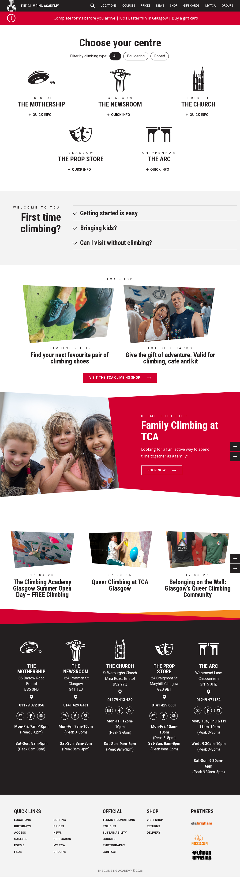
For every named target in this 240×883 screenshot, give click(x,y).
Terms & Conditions (119, 820)
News (160, 5)
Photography (114, 845)
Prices (145, 5)
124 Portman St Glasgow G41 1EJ (76, 684)
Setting (59, 820)
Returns (153, 826)
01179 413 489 (119, 700)
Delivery (153, 832)
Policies (109, 826)
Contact (110, 852)
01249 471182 (208, 700)
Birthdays (22, 826)
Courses (128, 5)
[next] (235, 456)
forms (77, 18)
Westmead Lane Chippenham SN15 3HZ (208, 678)
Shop (173, 5)
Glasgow (160, 18)
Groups (227, 5)
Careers (20, 839)
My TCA (210, 5)
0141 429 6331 (75, 705)
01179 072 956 (31, 705)
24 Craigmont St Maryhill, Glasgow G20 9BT (164, 684)
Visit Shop (155, 820)
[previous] (235, 446)
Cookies (109, 839)
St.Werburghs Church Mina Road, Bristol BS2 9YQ (120, 678)
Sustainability (115, 832)
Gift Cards (191, 5)
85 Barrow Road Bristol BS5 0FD (32, 684)
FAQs (18, 852)
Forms (19, 845)
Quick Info (42, 115)
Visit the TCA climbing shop (114, 378)
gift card (190, 18)
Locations (108, 5)
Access (20, 832)
